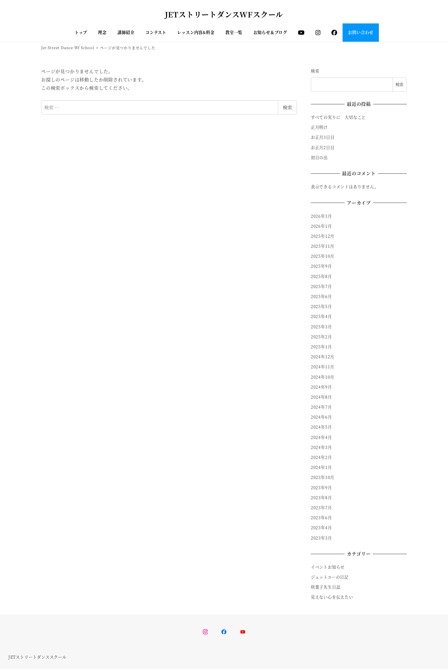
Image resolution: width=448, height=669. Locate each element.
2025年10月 (322, 256)
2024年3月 (321, 447)
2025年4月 (321, 316)
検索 (287, 107)
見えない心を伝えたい (332, 597)
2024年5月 (321, 427)
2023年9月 (321, 487)
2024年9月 (321, 387)
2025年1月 (321, 347)
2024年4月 (321, 437)
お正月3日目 (323, 137)
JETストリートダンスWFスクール (224, 14)
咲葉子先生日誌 (326, 587)
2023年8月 (321, 497)
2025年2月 (321, 337)
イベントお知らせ (328, 567)
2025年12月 (322, 236)
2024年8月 (321, 397)
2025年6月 (321, 296)
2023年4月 (321, 527)
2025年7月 (321, 286)
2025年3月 (321, 326)
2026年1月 (321, 226)
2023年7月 (321, 507)
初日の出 (319, 157)
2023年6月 (321, 517)
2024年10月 (322, 377)
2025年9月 (321, 266)
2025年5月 (321, 306)
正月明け (319, 127)
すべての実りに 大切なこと (338, 117)
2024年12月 (322, 357)
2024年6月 (321, 417)
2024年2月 (321, 457)
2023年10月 (322, 477)
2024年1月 (321, 467)
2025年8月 (321, 276)
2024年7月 (321, 407)
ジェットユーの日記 (330, 577)
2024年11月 (322, 367)
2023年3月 (321, 538)
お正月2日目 (323, 147)
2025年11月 (322, 246)
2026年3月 (321, 216)
